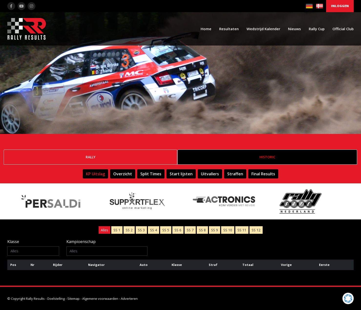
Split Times (150, 174)
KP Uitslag (95, 174)
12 (256, 230)
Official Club (343, 28)
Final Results (263, 174)
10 (227, 230)
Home (206, 28)
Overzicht (122, 174)
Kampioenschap (81, 241)
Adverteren (129, 298)
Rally (90, 157)
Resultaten (229, 28)
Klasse (13, 241)
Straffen (235, 174)
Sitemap (73, 298)
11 (241, 230)
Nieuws (294, 28)
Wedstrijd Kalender (263, 28)
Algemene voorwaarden (100, 298)
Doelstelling (56, 298)
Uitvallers (210, 174)
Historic (267, 157)
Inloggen (340, 6)
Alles (104, 230)
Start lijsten (181, 174)
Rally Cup (317, 28)
